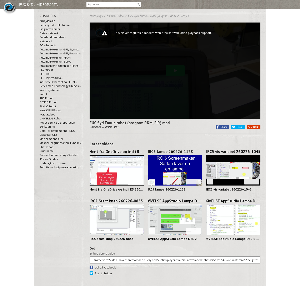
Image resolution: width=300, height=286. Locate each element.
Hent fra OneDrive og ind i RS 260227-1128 (117, 151)
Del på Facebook (105, 267)
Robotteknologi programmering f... (61, 167)
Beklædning (47, 126)
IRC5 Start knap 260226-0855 (116, 201)
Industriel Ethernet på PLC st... (58, 82)
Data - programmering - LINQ (57, 131)
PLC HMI (45, 74)
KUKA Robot (47, 114)
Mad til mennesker (51, 139)
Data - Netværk (49, 33)
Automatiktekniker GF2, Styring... (60, 49)
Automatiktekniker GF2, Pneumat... (61, 53)
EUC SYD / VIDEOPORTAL (39, 5)
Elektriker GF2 (48, 135)
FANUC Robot (48, 106)
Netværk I (46, 41)
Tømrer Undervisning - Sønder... (60, 155)
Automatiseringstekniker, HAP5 (59, 66)
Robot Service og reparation (57, 122)
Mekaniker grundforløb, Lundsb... (60, 143)
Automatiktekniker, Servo (55, 61)
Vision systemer (50, 90)
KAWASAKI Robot (50, 110)
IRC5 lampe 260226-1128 (170, 151)
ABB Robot (46, 98)
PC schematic (48, 45)
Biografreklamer (50, 29)
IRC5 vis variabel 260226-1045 (233, 151)
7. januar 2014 (110, 127)
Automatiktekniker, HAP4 (55, 57)
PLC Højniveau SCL (51, 78)
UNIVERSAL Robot (50, 118)
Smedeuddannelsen (53, 37)
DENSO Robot (48, 102)
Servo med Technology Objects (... (61, 86)
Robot (43, 94)
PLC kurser (46, 70)
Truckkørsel (47, 151)
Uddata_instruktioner (53, 163)
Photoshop (47, 147)
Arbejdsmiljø (47, 21)
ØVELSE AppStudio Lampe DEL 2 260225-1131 (175, 201)
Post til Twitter (103, 273)
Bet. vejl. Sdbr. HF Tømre (55, 25)
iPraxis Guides (49, 159)
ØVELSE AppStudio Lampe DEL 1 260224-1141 (233, 201)
